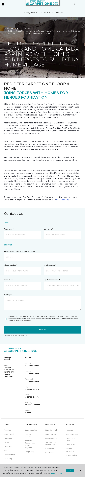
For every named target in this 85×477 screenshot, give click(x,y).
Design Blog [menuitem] (29, 452)
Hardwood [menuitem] (8, 438)
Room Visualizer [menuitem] (31, 430)
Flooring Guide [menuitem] (51, 438)
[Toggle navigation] (3, 4)
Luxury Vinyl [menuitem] (9, 434)
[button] (74, 4)
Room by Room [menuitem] (72, 434)
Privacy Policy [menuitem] (71, 455)
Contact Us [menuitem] (70, 445)
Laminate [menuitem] (8, 446)
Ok (70, 470)
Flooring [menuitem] (7, 430)
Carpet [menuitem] (6, 442)
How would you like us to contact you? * (19, 251)
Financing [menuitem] (8, 459)
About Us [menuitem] (69, 430)
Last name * (48, 229)
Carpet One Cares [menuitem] (70, 439)
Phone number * (10, 265)
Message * (8, 294)
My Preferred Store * (52, 280)
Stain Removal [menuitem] (51, 430)
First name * (8, 229)
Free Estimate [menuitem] (9, 455)
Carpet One (8, 28)
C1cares (28, 28)
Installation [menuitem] (49, 453)
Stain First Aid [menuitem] (50, 434)
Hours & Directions (8, 375)
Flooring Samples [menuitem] (28, 435)
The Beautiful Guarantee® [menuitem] (50, 443)
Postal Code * (9, 280)
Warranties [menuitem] (49, 449)
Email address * (50, 265)
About (19, 28)
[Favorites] (78, 4)
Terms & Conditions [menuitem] (70, 450)
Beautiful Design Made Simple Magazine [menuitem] (30, 444)
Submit (42, 330)
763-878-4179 (57, 13)
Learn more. (56, 473)
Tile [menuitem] (5, 451)
